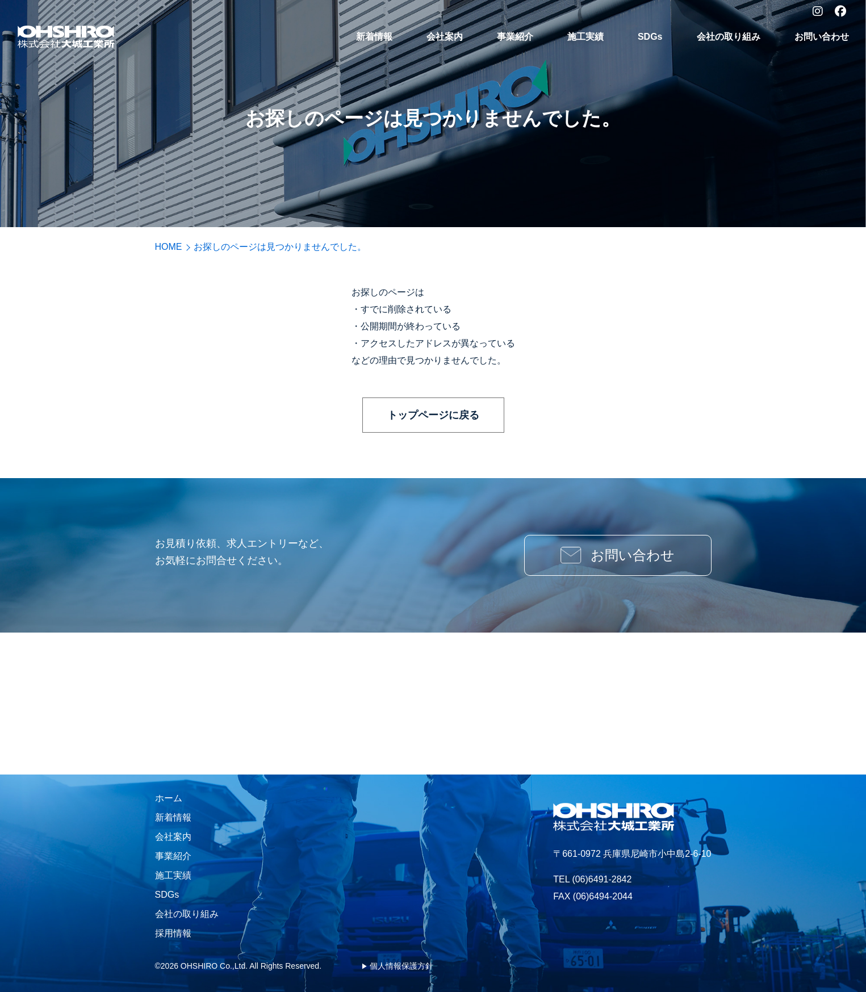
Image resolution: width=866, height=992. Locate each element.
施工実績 (585, 36)
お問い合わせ (821, 36)
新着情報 (374, 36)
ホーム (168, 798)
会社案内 (444, 36)
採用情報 (173, 933)
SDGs (650, 36)
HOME (168, 247)
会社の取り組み (728, 36)
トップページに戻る (433, 415)
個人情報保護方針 (401, 965)
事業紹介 (515, 36)
